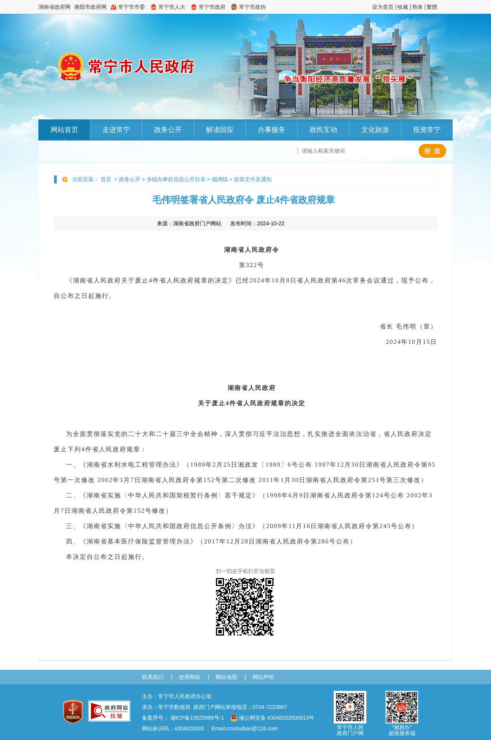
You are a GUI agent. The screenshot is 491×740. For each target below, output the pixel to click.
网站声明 (263, 677)
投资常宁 (427, 130)
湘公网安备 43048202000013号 (272, 718)
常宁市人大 (171, 7)
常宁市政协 (252, 7)
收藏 (402, 7)
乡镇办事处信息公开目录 (176, 179)
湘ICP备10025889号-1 (197, 718)
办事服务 (271, 130)
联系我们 (152, 677)
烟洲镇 (220, 179)
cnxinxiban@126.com (252, 728)
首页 (106, 179)
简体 (417, 7)
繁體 (432, 7)
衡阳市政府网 (90, 7)
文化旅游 (375, 130)
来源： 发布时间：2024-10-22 (221, 223)
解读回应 (220, 130)
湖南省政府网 (54, 7)
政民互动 (323, 130)
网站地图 (226, 677)
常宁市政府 (212, 7)
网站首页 (64, 130)
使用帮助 (189, 677)
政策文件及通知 (253, 179)
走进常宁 (116, 130)
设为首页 (383, 7)
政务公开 (168, 130)
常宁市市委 (131, 7)
